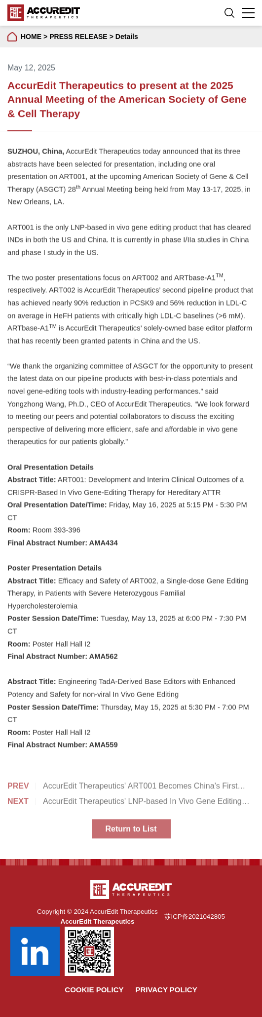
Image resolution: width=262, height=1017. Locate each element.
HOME (31, 36)
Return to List (131, 830)
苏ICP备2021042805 (194, 916)
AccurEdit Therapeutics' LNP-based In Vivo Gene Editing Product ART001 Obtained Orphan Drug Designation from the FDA (124, 804)
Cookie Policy (94, 989)
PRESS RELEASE (78, 36)
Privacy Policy (166, 989)
